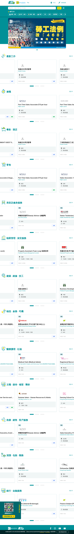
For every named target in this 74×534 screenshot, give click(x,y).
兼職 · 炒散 (12, 14)
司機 (61, 14)
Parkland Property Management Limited (28, 252)
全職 (12, 81)
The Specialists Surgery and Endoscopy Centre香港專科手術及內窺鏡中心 (37, 363)
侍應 (39, 14)
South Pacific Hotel (23, 469)
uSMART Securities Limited (25, 505)
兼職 (12, 116)
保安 (66, 14)
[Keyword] (34, 8)
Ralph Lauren (21, 106)
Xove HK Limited (22, 217)
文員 (45, 14)
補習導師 (55, 14)
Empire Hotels (22, 71)
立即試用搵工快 (9, 516)
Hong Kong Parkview (65, 469)
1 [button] (32, 121)
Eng (28, 2)
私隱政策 (42, 531)
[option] (37, 71)
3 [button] (42, 121)
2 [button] (37, 121)
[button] (10, 8)
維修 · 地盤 (31, 14)
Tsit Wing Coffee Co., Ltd (24, 399)
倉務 (50, 14)
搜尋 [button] (59, 8)
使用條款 (47, 531)
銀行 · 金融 (22, 14)
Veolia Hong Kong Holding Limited (27, 325)
